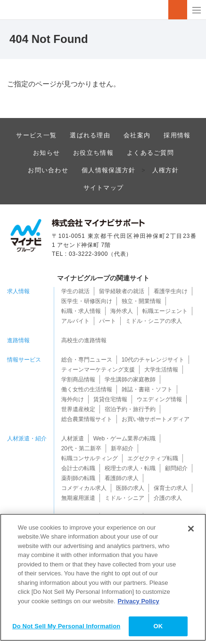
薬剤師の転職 (78, 478)
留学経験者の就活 (121, 291)
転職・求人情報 (81, 311)
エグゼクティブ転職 (152, 458)
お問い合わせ (48, 170)
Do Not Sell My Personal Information (66, 626)
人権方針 (165, 170)
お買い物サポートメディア (156, 419)
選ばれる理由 (90, 135)
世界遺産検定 (78, 409)
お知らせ (46, 153)
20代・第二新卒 (81, 448)
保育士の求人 (171, 488)
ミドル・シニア (124, 498)
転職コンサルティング (89, 458)
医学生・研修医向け (86, 301)
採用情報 (177, 135)
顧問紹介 (176, 468)
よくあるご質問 (150, 153)
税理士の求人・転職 (130, 468)
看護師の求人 (122, 478)
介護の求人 (168, 498)
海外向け (72, 399)
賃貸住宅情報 (110, 399)
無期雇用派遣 (78, 498)
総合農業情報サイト (86, 419)
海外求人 (121, 311)
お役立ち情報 (93, 153)
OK (158, 626)
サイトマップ (103, 188)
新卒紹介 (122, 448)
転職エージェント (165, 311)
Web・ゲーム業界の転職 (124, 438)
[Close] (191, 528)
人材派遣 (72, 438)
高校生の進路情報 (84, 340)
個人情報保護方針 (108, 170)
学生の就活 (75, 291)
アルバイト (75, 321)
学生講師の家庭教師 (130, 379)
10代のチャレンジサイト (153, 359)
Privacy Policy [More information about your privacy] (138, 601)
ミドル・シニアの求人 (153, 321)
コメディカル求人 (84, 488)
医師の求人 (130, 488)
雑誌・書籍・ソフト (147, 389)
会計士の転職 (78, 468)
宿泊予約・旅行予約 (130, 409)
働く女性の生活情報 (86, 389)
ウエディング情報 (159, 399)
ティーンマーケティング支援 (98, 369)
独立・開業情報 (141, 301)
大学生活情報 (161, 369)
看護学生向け (171, 291)
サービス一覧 (36, 135)
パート (107, 321)
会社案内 (137, 135)
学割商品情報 (78, 379)
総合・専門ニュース (86, 359)
